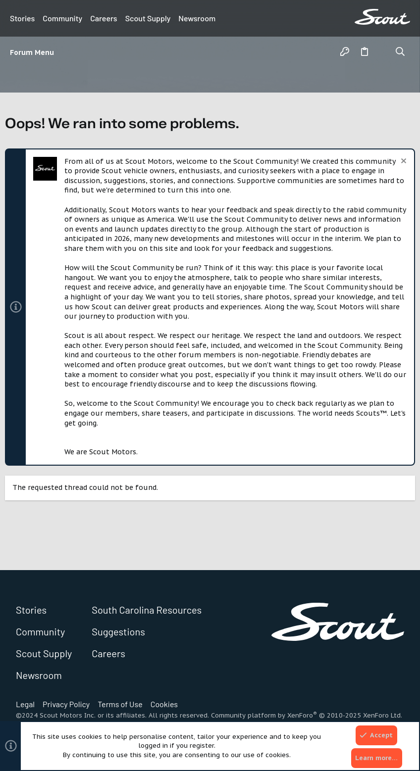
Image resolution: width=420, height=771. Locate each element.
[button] (34, 52)
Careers (103, 18)
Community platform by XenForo (306, 715)
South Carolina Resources (147, 610)
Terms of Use (120, 704)
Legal (25, 704)
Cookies (164, 704)
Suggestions (118, 631)
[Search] (400, 52)
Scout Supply (148, 18)
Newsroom (196, 18)
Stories (22, 18)
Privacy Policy (66, 704)
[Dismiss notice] (402, 162)
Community (62, 18)
